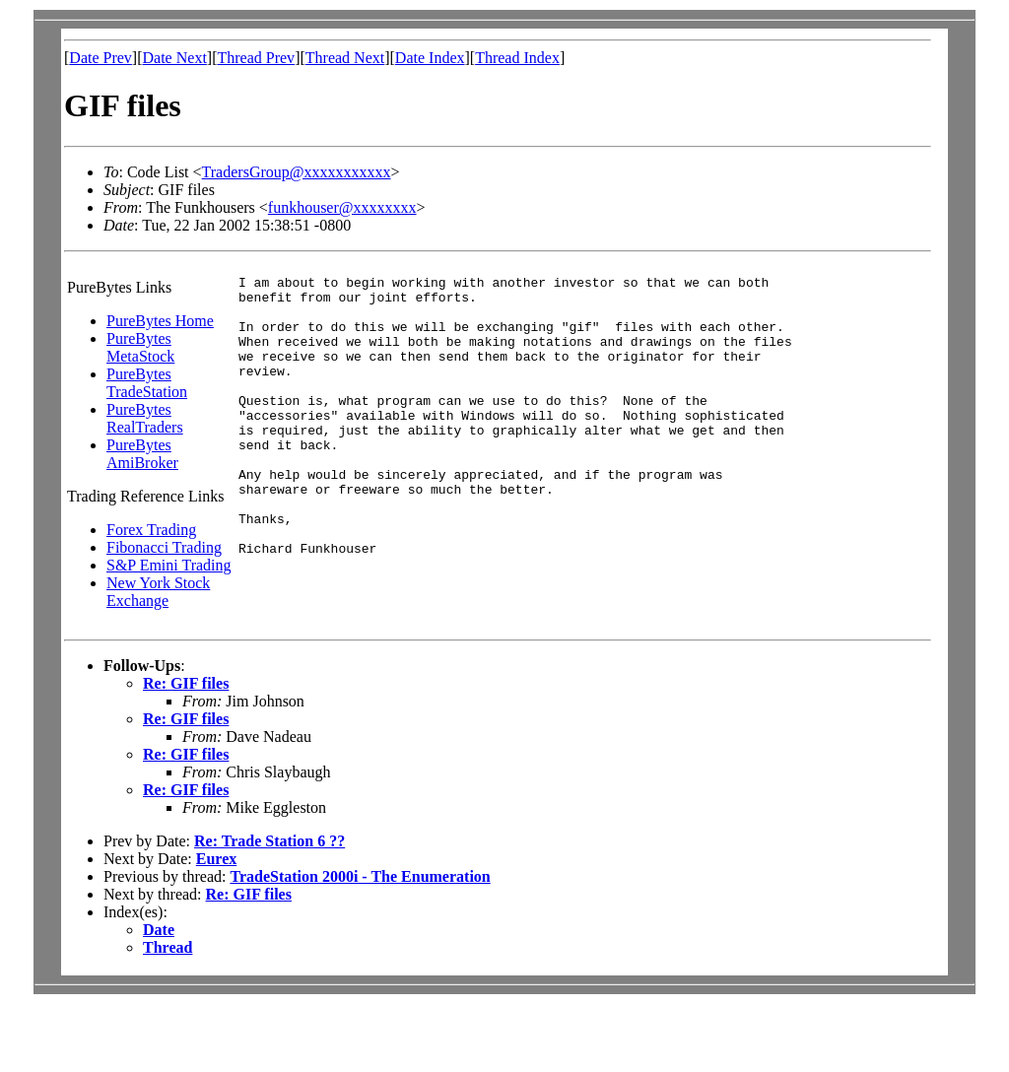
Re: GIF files (186, 751)
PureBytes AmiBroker (142, 453)
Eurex (216, 926)
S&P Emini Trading (169, 565)
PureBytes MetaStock (140, 347)
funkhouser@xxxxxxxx (342, 207)
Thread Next (344, 57)
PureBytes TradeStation (146, 383)
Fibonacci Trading (164, 547)
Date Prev (100, 57)
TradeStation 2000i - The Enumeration (360, 944)
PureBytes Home (160, 320)
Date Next (175, 57)
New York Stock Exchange (158, 591)
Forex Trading (151, 529)
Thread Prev (256, 57)
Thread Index (517, 57)
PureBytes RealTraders (144, 418)
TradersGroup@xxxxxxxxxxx (296, 172)
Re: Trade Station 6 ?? (269, 909)
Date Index (430, 57)
